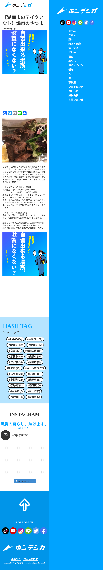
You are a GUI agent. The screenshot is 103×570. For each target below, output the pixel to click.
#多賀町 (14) (16, 379)
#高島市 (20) (16, 373)
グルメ (72, 35)
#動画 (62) (14, 350)
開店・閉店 (74, 43)
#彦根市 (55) (16, 356)
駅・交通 (73, 48)
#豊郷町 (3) (16, 397)
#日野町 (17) (34, 373)
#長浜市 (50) (34, 356)
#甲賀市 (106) (34, 339)
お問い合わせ (30, 559)
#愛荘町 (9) (34, 385)
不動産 (72, 82)
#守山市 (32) (16, 362)
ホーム (72, 30)
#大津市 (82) (35, 345)
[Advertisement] (24, 92)
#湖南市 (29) (34, 362)
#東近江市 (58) (33, 350)
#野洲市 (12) (16, 385)
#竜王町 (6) (34, 391)
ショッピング (75, 86)
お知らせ (73, 91)
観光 (70, 69)
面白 (70, 56)
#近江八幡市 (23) (34, 368)
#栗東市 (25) (13, 368)
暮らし (72, 60)
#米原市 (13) (34, 379)
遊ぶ (70, 39)
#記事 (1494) (15, 339)
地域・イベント (77, 65)
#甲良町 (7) (16, 391)
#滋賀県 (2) (34, 397)
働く (70, 78)
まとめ (72, 52)
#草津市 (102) (15, 345)
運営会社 (16, 559)
